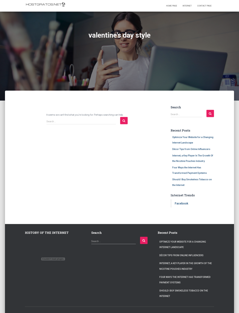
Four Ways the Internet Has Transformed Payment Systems (184, 280)
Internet (187, 6)
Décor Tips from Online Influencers (191, 149)
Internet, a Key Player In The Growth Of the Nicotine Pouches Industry (185, 266)
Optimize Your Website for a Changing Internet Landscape (182, 244)
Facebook (181, 203)
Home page (171, 6)
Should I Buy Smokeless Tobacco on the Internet (183, 293)
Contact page (204, 6)
